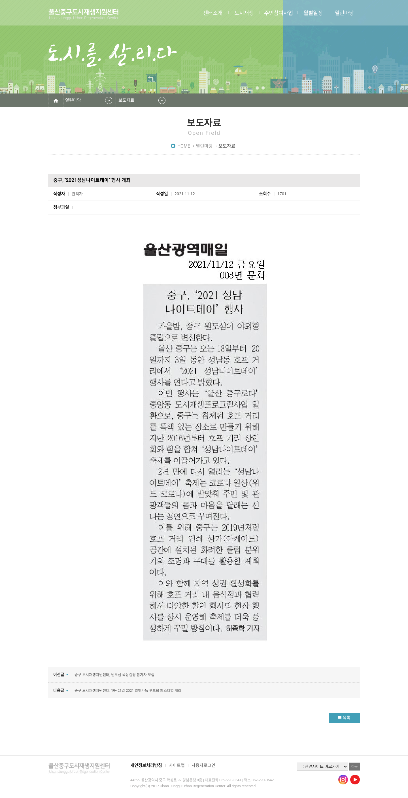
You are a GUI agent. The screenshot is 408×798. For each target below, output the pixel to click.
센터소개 (212, 13)
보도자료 (126, 100)
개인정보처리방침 (146, 765)
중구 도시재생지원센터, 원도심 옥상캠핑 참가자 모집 (114, 675)
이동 (354, 766)
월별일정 (313, 13)
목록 (346, 717)
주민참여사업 (278, 13)
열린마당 (344, 13)
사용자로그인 (203, 765)
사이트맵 (177, 765)
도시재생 (244, 13)
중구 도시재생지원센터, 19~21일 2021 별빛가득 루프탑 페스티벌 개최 (128, 690)
